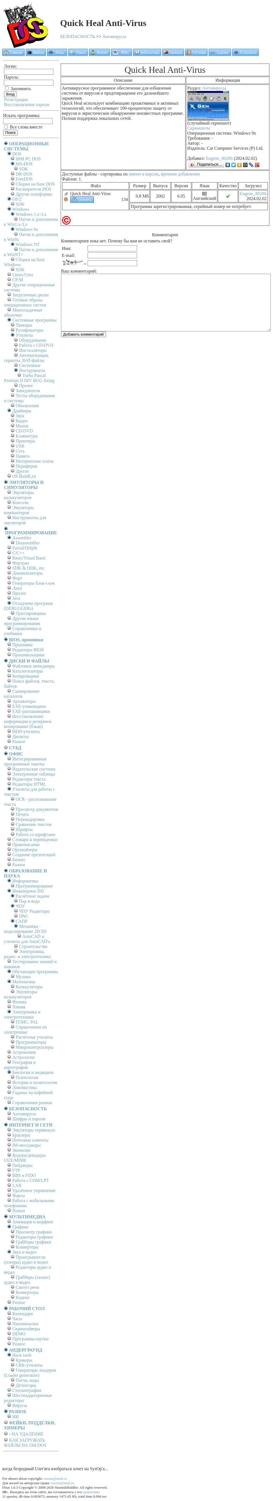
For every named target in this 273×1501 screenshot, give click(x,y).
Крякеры (24, 1360)
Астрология (23, 1057)
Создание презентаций (33, 854)
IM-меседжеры (26, 1145)
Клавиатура (26, 436)
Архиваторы (24, 701)
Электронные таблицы (33, 774)
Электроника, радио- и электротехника (27, 954)
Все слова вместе (23, 127)
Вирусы (19, 1405)
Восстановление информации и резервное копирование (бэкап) (28, 721)
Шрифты (24, 829)
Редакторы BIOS (28, 649)
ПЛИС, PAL (27, 1022)
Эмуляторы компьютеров (19, 510)
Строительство (33, 946)
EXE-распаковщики (31, 711)
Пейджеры (22, 1165)
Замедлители (28, 390)
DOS (16, 153)
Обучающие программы (35, 971)
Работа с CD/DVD (36, 345)
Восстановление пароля (26, 104)
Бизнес (18, 859)
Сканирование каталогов (21, 694)
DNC (24, 916)
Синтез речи (27, 1287)
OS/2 (17, 199)
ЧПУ (20, 906)
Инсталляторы (33, 350)
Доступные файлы (79, 174)
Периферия (26, 466)
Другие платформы (34, 194)
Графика (20, 1226)
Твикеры (24, 325)
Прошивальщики (28, 654)
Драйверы (21, 410)
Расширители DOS (33, 189)
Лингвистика (24, 1087)
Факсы (18, 1195)
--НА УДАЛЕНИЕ (26, 1434)
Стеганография (26, 1390)
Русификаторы (29, 330)
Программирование (34, 886)
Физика (19, 1001)
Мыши (22, 425)
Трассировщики (31, 613)
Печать (22, 814)
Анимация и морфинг (32, 1221)
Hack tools (22, 1355)
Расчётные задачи (32, 896)
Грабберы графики (33, 1242)
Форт (17, 578)
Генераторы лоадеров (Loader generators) (30, 1373)
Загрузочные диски (30, 294)
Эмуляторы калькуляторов (19, 495)
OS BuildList (24, 476)
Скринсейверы (26, 1328)
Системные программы (34, 320)
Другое (22, 471)
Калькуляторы (29, 986)
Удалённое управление (33, 1190)
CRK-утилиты (29, 1365)
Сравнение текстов (33, 824)
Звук (20, 415)
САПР (21, 921)
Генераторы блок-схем (33, 583)
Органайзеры (24, 849)
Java (16, 598)
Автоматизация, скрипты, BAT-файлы (26, 358)
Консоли (20, 502)
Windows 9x (27, 229)
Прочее (26, 385)
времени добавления (180, 174)
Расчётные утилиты (34, 1037)
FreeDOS (24, 179)
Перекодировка (30, 819)
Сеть (20, 451)
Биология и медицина (32, 1072)
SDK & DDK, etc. (28, 568)
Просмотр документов (37, 809)
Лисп (17, 588)
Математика (23, 981)
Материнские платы (35, 461)
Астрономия (24, 1052)
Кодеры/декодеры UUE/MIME (25, 1158)
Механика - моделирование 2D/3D (25, 929)
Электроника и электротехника (22, 1014)
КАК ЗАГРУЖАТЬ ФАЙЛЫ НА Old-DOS (25, 1443)
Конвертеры (27, 1247)
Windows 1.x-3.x (31, 214)
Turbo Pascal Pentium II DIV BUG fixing (29, 378)
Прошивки (22, 644)
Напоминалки (25, 1323)
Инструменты (32, 370)
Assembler (21, 537)
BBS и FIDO (24, 1175)
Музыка (23, 976)
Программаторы (31, 1042)
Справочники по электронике (25, 1029)
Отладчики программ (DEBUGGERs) (28, 606)
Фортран (20, 563)
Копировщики (25, 676)
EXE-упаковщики (29, 706)
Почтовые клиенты (30, 1140)
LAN (17, 1185)
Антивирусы (114, 36)
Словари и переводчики (34, 839)
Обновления (27, 405)
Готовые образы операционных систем (25, 302)
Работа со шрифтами (35, 834)
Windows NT (28, 244)
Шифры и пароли (28, 1118)
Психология (27, 1077)
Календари (22, 1313)
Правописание (26, 844)
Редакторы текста (29, 779)
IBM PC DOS (28, 158)
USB (20, 446)
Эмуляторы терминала (33, 1130)
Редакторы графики (34, 1237)
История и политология (34, 1082)
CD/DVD (24, 430)
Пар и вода (29, 901)
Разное (18, 741)
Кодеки (22, 1297)
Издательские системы (33, 769)
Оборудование (32, 340)
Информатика (25, 881)
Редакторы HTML (29, 784)
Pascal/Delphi (24, 547)
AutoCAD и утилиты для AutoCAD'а (27, 939)
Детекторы (26, 1385)
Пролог (19, 593)
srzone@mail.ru (55, 1478)
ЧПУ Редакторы (34, 911)
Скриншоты (198, 128)
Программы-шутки (30, 1338)
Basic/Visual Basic (29, 558)
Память (23, 456)
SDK (23, 169)
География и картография (20, 1065)
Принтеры (25, 441)
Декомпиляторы (27, 573)
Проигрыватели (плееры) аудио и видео (26, 1260)
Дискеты (20, 736)
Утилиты (24, 335)
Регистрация (16, 99)
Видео (21, 420)
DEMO (18, 1333)
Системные (30, 365)
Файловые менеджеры (33, 666)
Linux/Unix (22, 274)
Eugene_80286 (219, 158)
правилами (91, 1492)
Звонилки (21, 1150)
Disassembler (28, 542)
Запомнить (18, 88)
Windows (20, 209)
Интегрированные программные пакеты (25, 761)
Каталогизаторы (27, 671)
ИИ (15, 1416)
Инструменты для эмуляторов (25, 520)
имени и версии (143, 174)
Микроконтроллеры (34, 1047)
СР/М (17, 279)
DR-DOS (24, 174)
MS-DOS (24, 163)
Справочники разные (32, 1102)
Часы (17, 1318)
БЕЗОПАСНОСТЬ (77, 36)
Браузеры (21, 1135)
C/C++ (18, 553)
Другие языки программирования (22, 621)
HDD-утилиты (26, 731)
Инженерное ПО (28, 891)
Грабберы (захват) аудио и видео (27, 1280)
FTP (16, 1170)
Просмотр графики (34, 1232)
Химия (18, 1006)
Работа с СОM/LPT (30, 1180)
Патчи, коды (27, 1380)
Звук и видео (24, 1252)
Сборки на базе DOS (35, 184)
